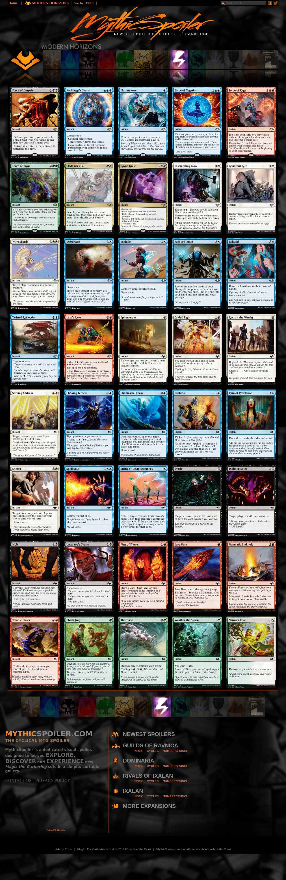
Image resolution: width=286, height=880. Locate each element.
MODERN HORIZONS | (53, 3)
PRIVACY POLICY (52, 780)
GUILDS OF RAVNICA (150, 745)
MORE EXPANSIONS (149, 806)
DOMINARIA (138, 761)
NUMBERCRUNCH (175, 751)
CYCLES (153, 751)
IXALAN (133, 791)
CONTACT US (20, 780)
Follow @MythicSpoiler (56, 830)
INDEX (138, 751)
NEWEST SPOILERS (149, 734)
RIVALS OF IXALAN (148, 776)
